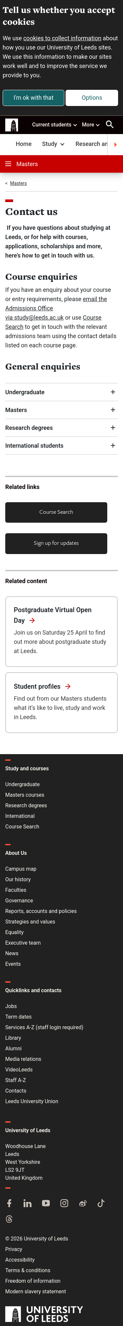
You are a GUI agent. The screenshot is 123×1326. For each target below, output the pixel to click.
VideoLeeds (19, 1069)
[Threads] (9, 1220)
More (91, 124)
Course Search (56, 511)
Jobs (11, 1006)
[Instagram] (64, 1204)
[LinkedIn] (27, 1204)
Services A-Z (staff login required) (44, 1027)
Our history (18, 879)
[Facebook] (9, 1204)
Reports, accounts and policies (41, 911)
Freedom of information (32, 1281)
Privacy (13, 1249)
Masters (21, 163)
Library (13, 1038)
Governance (19, 900)
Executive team (23, 943)
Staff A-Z (15, 1080)
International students (34, 445)
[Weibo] (82, 1204)
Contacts (15, 1091)
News (11, 953)
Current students (55, 124)
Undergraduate (25, 392)
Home (23, 143)
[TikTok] (101, 1204)
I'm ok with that (33, 97)
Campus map (20, 869)
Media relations (23, 1059)
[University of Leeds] (44, 1314)
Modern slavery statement (35, 1291)
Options (92, 97)
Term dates (18, 1017)
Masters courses (24, 795)
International (20, 816)
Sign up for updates (56, 543)
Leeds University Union (31, 1101)
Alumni (13, 1048)
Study (54, 143)
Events (13, 964)
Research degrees (29, 427)
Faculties (15, 890)
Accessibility (20, 1260)
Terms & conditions (27, 1270)
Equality (14, 932)
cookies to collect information (62, 38)
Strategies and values (30, 922)
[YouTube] (46, 1204)
